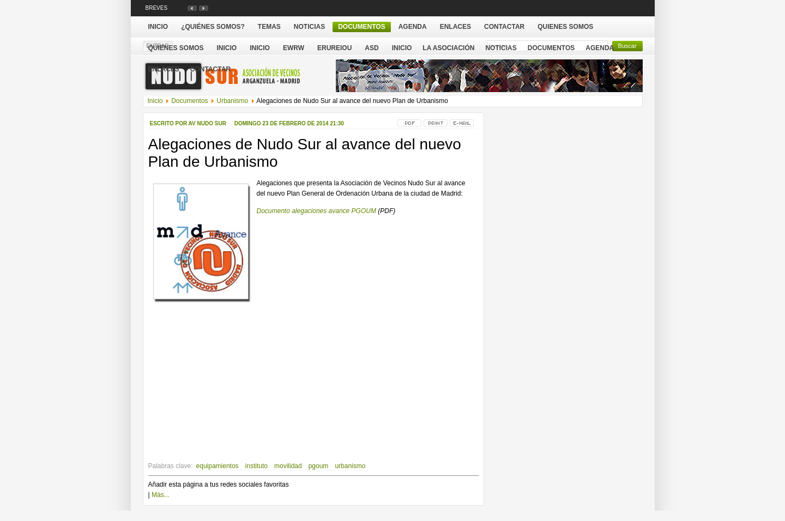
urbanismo (350, 466)
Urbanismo (232, 101)
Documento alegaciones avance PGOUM (316, 211)
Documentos (551, 48)
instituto (256, 466)
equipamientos (217, 466)
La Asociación (448, 48)
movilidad (288, 466)
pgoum (319, 466)
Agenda (599, 48)
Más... (161, 495)
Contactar (210, 69)
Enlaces (163, 69)
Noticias (500, 48)
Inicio (402, 48)
